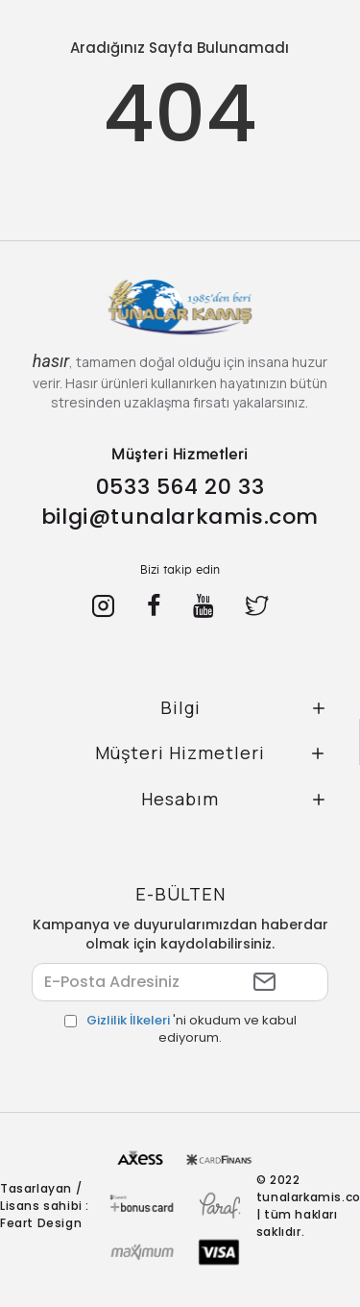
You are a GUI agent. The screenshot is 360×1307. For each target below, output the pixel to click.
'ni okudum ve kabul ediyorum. (180, 1030)
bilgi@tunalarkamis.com (180, 516)
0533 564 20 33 (180, 487)
